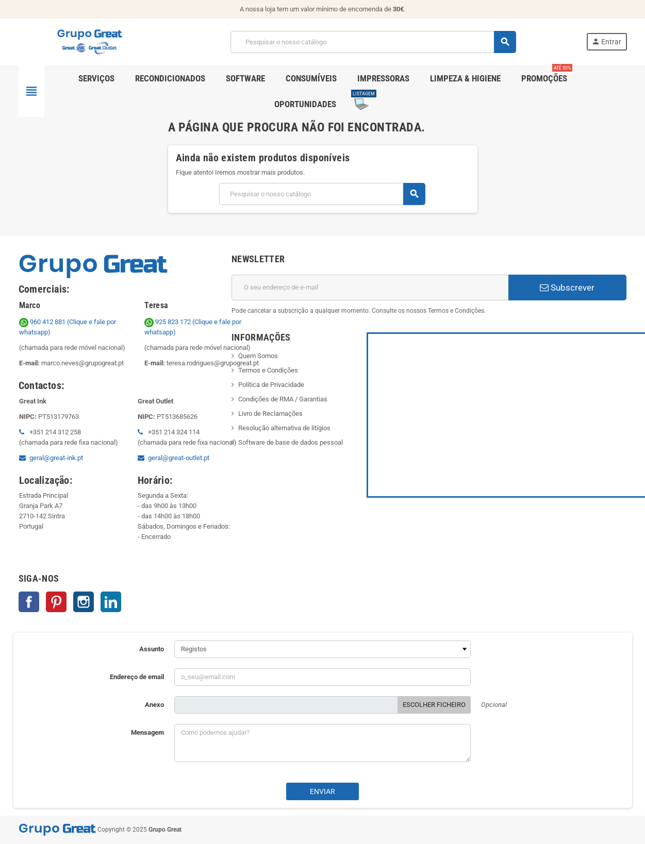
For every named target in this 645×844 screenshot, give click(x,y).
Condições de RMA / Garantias (282, 399)
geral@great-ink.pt (56, 458)
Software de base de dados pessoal (290, 442)
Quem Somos (258, 356)
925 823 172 (168, 322)
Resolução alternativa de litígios (284, 428)
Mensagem (147, 732)
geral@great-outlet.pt (178, 458)
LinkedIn (111, 602)
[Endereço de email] (369, 287)
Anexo (154, 704)
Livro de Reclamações (270, 413)
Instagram (83, 602)
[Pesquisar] (373, 42)
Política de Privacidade (271, 385)
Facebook (29, 602)
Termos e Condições (268, 370)
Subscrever (567, 287)
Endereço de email (137, 677)
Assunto (151, 649)
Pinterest (56, 602)
